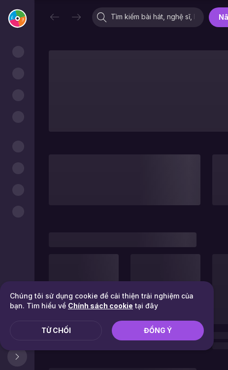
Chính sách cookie (100, 305)
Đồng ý (158, 330)
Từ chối (56, 330)
